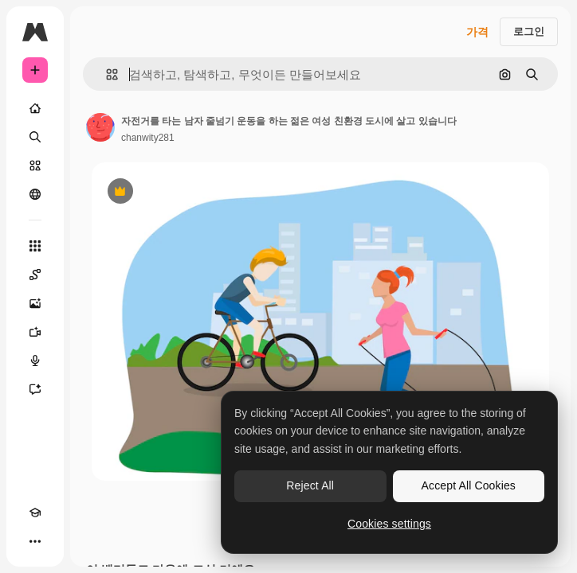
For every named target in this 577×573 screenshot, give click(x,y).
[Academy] (35, 512)
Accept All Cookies (469, 485)
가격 (477, 31)
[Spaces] (35, 274)
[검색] (35, 137)
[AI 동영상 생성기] (35, 332)
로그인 (528, 31)
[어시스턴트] (35, 389)
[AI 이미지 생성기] (35, 303)
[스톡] (35, 165)
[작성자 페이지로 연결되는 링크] (100, 127)
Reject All (310, 485)
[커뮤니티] (35, 194)
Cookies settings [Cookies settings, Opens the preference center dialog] (389, 523)
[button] (106, 74)
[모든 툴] (35, 246)
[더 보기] (35, 541)
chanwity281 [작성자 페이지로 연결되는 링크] (148, 137)
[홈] (35, 108)
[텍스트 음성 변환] (35, 360)
